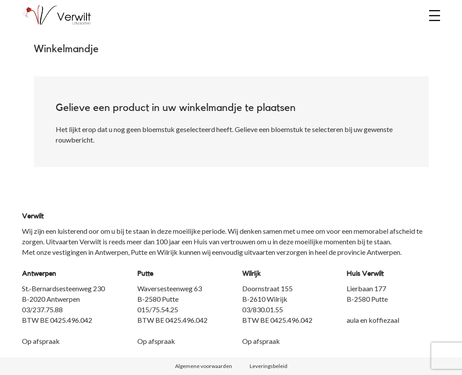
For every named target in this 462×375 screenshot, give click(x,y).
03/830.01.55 (262, 309)
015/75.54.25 (157, 309)
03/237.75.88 (42, 309)
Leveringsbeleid (268, 366)
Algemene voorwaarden (203, 366)
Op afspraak (41, 341)
